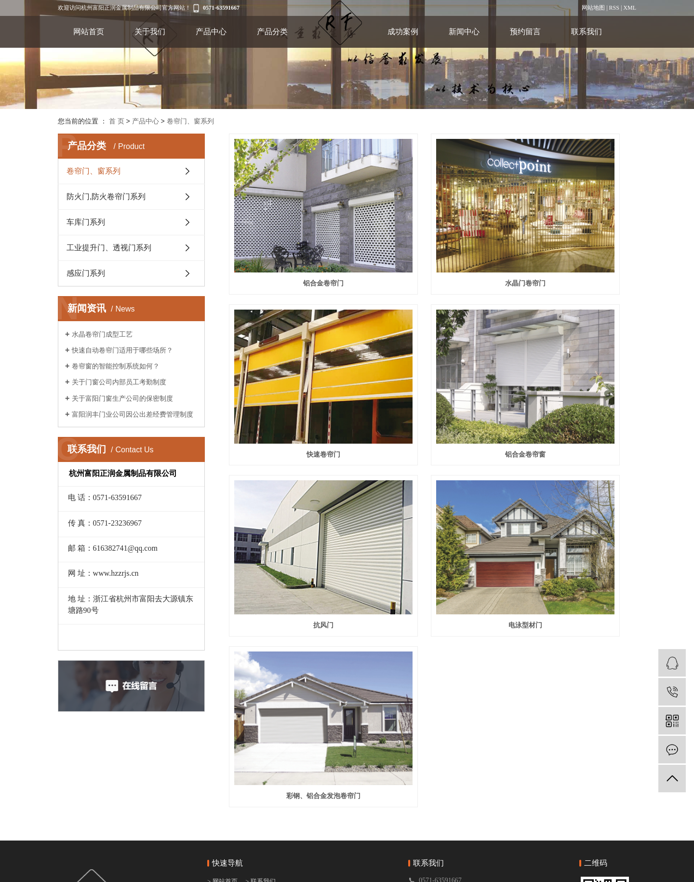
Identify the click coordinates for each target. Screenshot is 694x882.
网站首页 (88, 31)
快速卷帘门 (572, 237)
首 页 (116, 121)
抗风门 (432, 362)
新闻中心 (464, 31)
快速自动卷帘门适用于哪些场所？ (122, 350)
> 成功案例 (260, 788)
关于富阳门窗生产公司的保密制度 (122, 398)
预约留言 (525, 31)
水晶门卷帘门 (432, 237)
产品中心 (211, 31)
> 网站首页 (223, 775)
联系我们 (586, 31)
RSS (614, 7)
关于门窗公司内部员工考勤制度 (119, 382)
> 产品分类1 (223, 813)
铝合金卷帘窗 (292, 362)
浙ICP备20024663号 (347, 872)
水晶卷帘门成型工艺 (102, 334)
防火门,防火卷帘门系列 (106, 196)
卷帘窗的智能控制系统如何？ (116, 366)
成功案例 (402, 31)
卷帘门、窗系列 (190, 121)
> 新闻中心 (260, 800)
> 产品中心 (222, 800)
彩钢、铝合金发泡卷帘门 (292, 486)
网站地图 (593, 7)
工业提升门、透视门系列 (109, 248)
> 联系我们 (260, 775)
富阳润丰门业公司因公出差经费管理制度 (132, 414)
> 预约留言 (260, 813)
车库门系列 (86, 222)
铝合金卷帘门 (292, 237)
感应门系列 (86, 273)
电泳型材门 (572, 362)
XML (629, 7)
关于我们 (149, 31)
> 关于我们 (222, 788)
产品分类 (272, 31)
